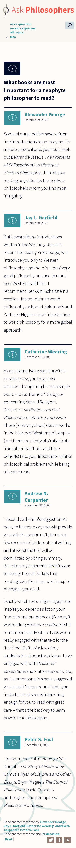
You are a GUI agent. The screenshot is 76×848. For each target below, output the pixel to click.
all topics (17, 32)
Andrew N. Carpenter (36, 496)
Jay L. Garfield (41, 217)
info (13, 37)
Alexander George (45, 114)
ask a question (20, 24)
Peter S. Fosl (39, 739)
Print (8, 839)
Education (51, 834)
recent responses (23, 28)
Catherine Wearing (46, 351)
